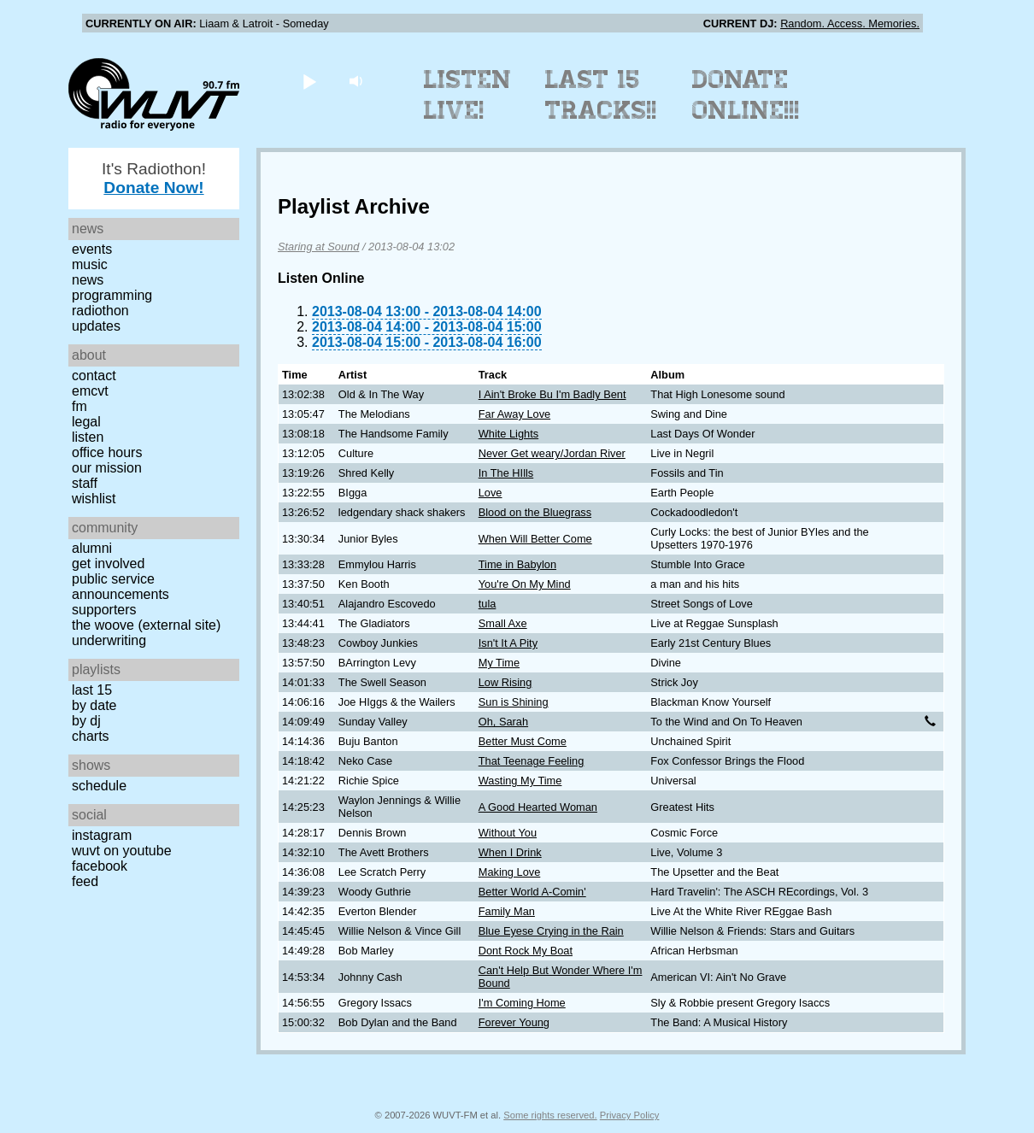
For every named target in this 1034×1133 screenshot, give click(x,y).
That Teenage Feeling (532, 760)
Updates (96, 326)
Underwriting (109, 640)
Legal (86, 421)
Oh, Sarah (503, 721)
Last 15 (92, 690)
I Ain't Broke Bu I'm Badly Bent (552, 394)
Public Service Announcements (120, 587)
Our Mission (107, 468)
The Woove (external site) (146, 625)
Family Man (507, 911)
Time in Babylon (517, 564)
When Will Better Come (535, 538)
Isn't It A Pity (508, 643)
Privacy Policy (630, 1115)
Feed (85, 881)
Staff (84, 483)
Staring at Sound (318, 246)
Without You (508, 832)
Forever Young (514, 1022)
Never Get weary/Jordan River (552, 453)
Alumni (92, 548)
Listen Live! (468, 95)
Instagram (102, 835)
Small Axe (503, 623)
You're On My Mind (525, 584)
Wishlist (94, 498)
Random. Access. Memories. (849, 23)
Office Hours (107, 452)
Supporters (104, 609)
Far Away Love (514, 414)
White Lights (508, 433)
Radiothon (100, 310)
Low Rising (505, 682)
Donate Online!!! (746, 95)
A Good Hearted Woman (538, 807)
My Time (499, 662)
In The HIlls (506, 473)
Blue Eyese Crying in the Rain (551, 931)
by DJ (86, 720)
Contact (94, 375)
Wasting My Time (520, 780)
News (87, 280)
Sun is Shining (514, 702)
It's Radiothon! (154, 178)
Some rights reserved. (549, 1115)
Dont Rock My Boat (526, 950)
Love (490, 492)
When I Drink (510, 852)
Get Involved (108, 563)
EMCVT (90, 391)
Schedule (99, 785)
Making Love (510, 872)
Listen (87, 437)
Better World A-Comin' (532, 891)
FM (79, 406)
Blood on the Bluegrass (535, 512)
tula (487, 603)
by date (94, 705)
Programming (112, 295)
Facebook (99, 866)
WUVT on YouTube (122, 850)
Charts (90, 736)
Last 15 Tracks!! (601, 95)
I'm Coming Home (522, 1002)
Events (92, 249)
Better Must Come (523, 741)
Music (90, 264)
